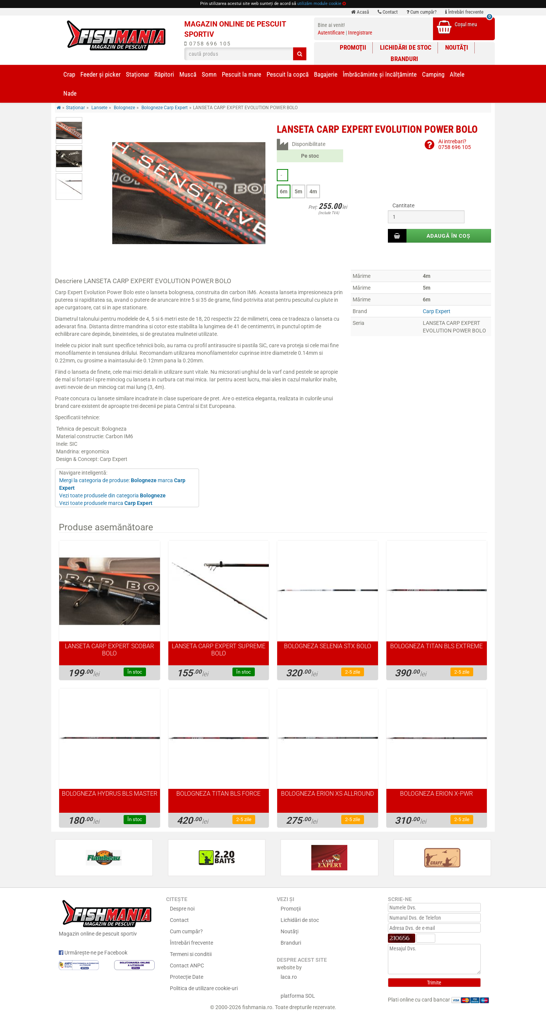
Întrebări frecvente (464, 12)
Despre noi (182, 909)
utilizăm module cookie (319, 3)
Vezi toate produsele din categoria (112, 495)
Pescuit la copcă (288, 74)
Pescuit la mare (241, 74)
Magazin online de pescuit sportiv (107, 917)
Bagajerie (325, 74)
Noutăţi (456, 47)
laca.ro (289, 977)
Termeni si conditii (191, 954)
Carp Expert (436, 311)
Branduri (404, 59)
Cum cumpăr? (421, 12)
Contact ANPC (187, 965)
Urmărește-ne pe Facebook (93, 953)
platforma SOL (298, 996)
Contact (388, 12)
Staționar (137, 74)
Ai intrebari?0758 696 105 (454, 144)
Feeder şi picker (100, 74)
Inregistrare (360, 33)
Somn (209, 74)
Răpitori (164, 74)
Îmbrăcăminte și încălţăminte (380, 74)
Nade (70, 93)
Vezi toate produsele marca (105, 503)
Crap (69, 74)
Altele (457, 74)
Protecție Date (186, 977)
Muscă (187, 74)
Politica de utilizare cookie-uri (204, 988)
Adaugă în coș (449, 236)
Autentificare (331, 33)
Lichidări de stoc (405, 47)
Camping (433, 74)
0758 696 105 (207, 44)
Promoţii (353, 47)
